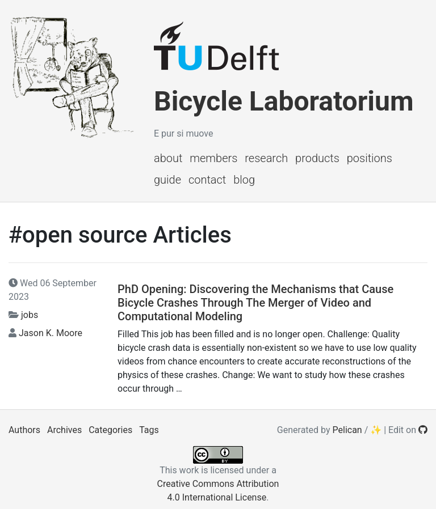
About (168, 158)
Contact (207, 179)
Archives (64, 430)
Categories (110, 430)
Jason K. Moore (50, 333)
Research (266, 158)
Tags (149, 430)
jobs (29, 314)
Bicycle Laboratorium (283, 101)
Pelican (347, 430)
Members (213, 158)
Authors (24, 430)
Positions (369, 158)
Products (317, 158)
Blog (244, 179)
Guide (167, 179)
